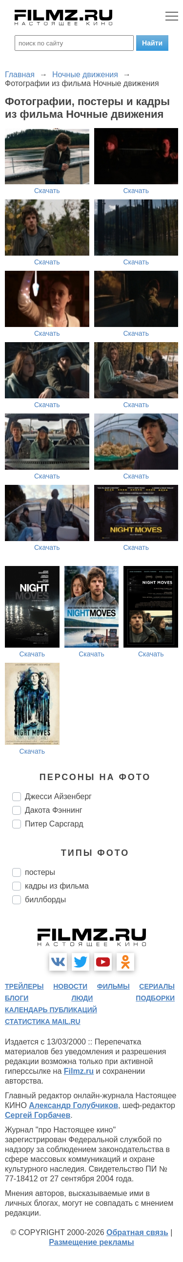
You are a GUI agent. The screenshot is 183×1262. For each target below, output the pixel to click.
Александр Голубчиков (73, 1105)
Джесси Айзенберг (58, 796)
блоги (16, 998)
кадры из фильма (57, 886)
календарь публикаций (51, 1010)
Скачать (47, 191)
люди (82, 998)
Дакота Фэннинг (53, 810)
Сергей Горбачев (37, 1115)
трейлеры (24, 986)
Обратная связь (137, 1232)
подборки (155, 998)
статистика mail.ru (43, 1021)
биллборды (45, 899)
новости (70, 986)
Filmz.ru (79, 1071)
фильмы (113, 986)
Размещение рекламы (91, 1242)
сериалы (157, 986)
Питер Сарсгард (54, 824)
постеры (40, 872)
